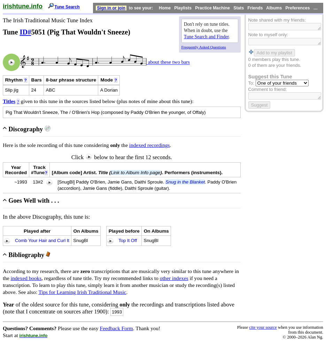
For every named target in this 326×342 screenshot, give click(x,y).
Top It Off (127, 240)
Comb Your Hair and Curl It (42, 240)
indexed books (26, 278)
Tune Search (67, 7)
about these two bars (168, 62)
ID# (25, 32)
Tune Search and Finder (206, 36)
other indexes (174, 278)
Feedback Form (116, 328)
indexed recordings (149, 145)
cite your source (263, 327)
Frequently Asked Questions (203, 47)
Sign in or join (111, 8)
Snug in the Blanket (185, 182)
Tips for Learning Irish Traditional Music (82, 292)
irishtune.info (22, 6)
